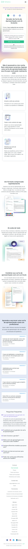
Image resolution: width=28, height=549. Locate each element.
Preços (14, 470)
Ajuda (14, 485)
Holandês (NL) (14, 525)
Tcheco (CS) (14, 529)
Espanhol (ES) (14, 511)
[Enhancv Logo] (6, 1)
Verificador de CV (14, 498)
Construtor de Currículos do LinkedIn (14, 496)
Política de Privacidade (15, 474)
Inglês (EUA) (14, 504)
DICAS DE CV (22, 336)
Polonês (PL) (14, 531)
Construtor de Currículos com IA (15, 491)
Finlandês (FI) (15, 527)
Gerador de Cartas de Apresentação (14, 493)
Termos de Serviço (14, 472)
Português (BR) (14, 518)
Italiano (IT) (14, 520)
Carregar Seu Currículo (14, 41)
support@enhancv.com (14, 483)
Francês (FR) (14, 509)
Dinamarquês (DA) (14, 533)
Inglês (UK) (14, 507)
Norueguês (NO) (14, 522)
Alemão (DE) (14, 516)
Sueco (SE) (14, 513)
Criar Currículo (14, 467)
